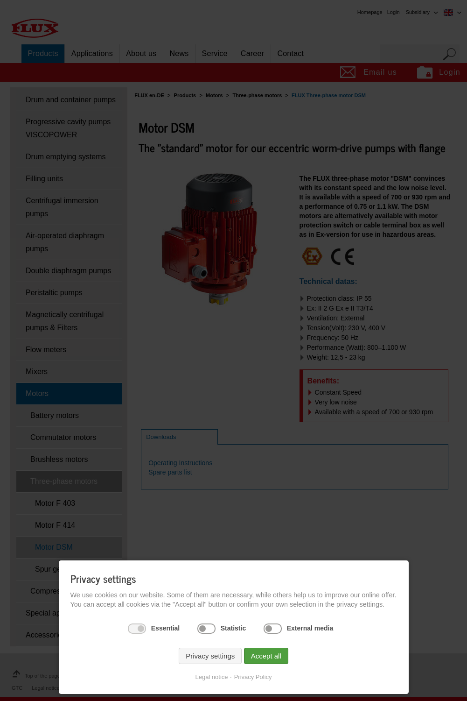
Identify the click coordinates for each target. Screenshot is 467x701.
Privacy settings (210, 656)
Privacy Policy (253, 676)
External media (310, 628)
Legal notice (211, 676)
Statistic (233, 628)
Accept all (266, 656)
